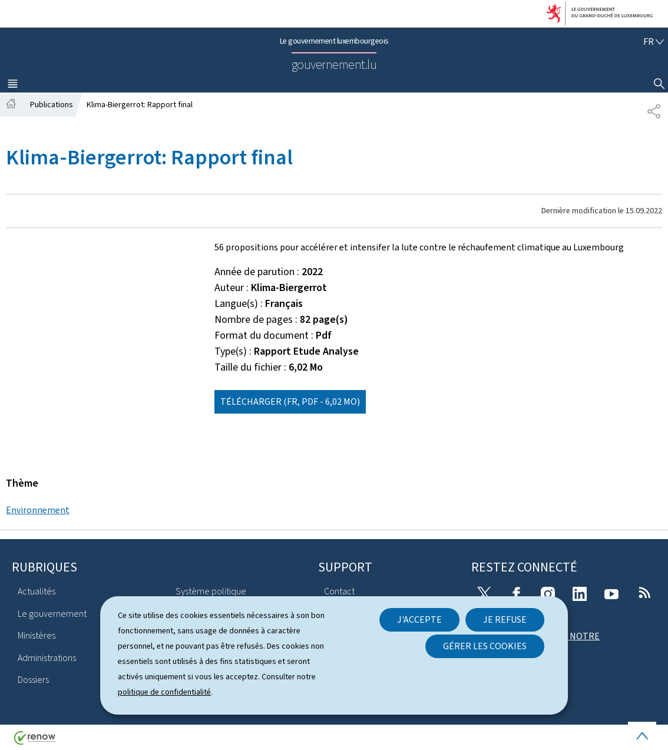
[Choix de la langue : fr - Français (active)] (653, 41)
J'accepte (419, 619)
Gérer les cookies (485, 646)
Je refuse (505, 619)
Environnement (38, 510)
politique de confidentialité (164, 692)
